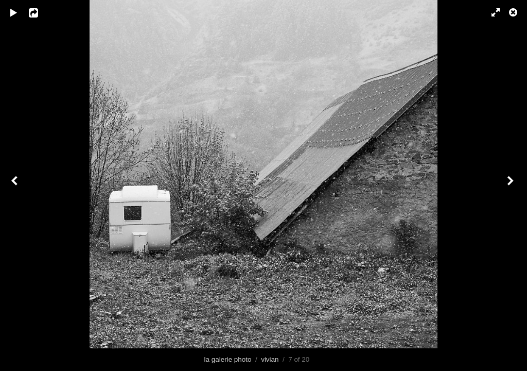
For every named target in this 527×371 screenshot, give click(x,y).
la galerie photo (228, 359)
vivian (269, 359)
